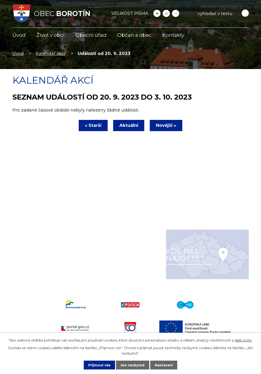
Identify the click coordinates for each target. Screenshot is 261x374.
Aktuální (128, 125)
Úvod (19, 35)
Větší (157, 13)
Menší (175, 13)
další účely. (243, 340)
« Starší (92, 125)
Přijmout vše (99, 365)
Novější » (167, 125)
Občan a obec (134, 35)
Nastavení (164, 365)
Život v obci (50, 35)
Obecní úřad (90, 35)
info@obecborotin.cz (41, 272)
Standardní (166, 13)
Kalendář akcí (51, 53)
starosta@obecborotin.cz (45, 279)
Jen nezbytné (132, 365)
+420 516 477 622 (37, 265)
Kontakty (173, 35)
